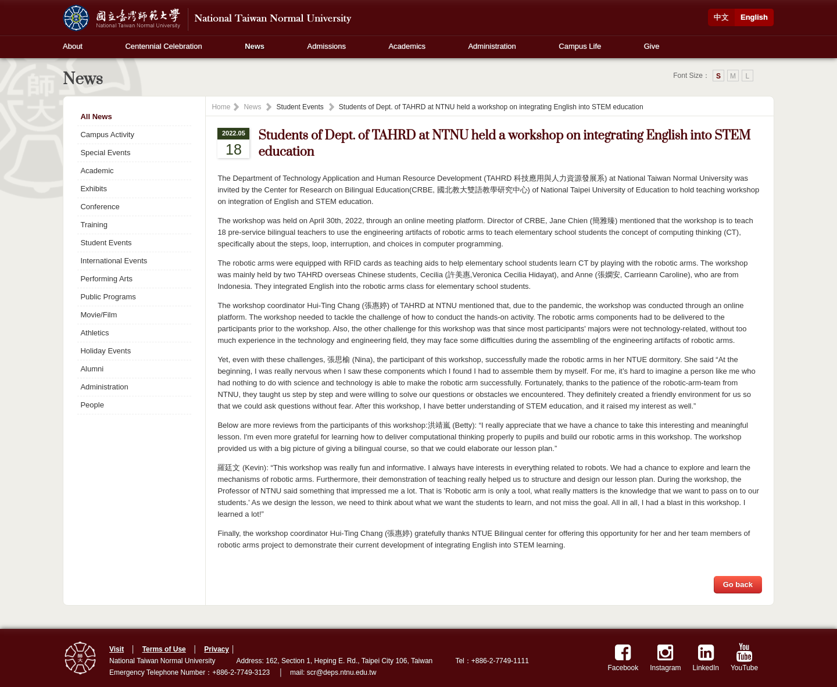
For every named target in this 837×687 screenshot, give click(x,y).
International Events (113, 260)
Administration (492, 46)
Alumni (91, 368)
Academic (96, 170)
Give (652, 46)
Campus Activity (107, 134)
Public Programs (107, 296)
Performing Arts (106, 278)
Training (93, 224)
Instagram (665, 657)
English (754, 17)
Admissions (326, 46)
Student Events (105, 242)
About (73, 46)
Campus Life (580, 46)
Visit (116, 649)
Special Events (105, 152)
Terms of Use (164, 649)
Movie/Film (98, 314)
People (91, 404)
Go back (738, 584)
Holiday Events (105, 350)
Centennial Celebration (163, 46)
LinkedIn (706, 657)
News (254, 46)
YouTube (744, 657)
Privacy (216, 649)
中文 (721, 17)
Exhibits (93, 188)
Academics (406, 46)
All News (96, 116)
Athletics (94, 332)
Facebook (623, 657)
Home (221, 107)
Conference (99, 206)
